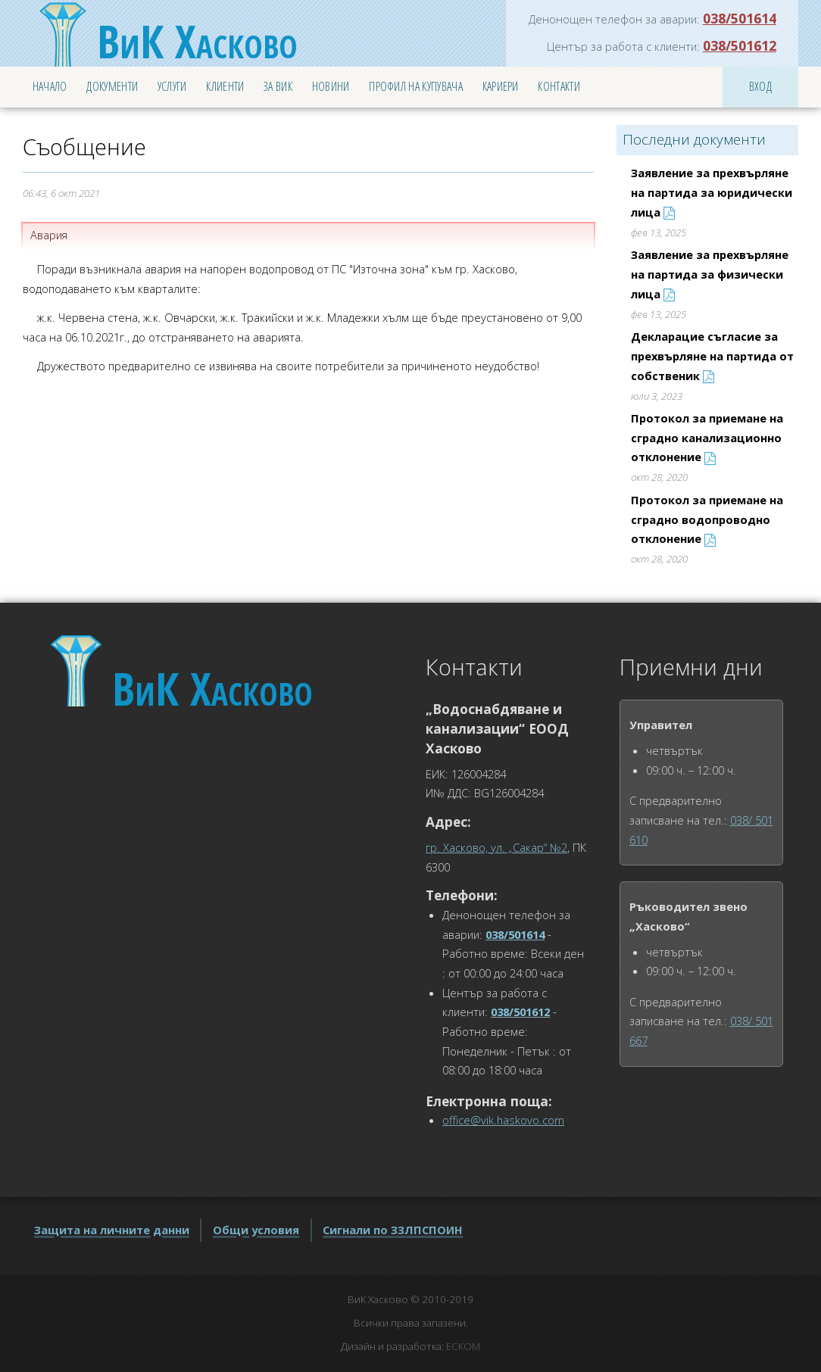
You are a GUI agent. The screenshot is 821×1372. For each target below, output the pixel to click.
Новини (331, 86)
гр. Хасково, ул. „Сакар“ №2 (496, 847)
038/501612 (739, 45)
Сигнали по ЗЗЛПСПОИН (393, 1229)
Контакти (559, 86)
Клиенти (225, 86)
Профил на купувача (416, 86)
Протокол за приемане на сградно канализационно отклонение (707, 437)
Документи (112, 86)
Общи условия (256, 1229)
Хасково (197, 41)
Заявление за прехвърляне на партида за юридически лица (711, 192)
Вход (760, 86)
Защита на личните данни (111, 1229)
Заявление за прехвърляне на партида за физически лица (709, 274)
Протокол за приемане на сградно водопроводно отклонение (707, 519)
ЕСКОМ (463, 1346)
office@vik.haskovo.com (503, 1119)
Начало (50, 86)
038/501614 (739, 18)
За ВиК (278, 86)
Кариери (500, 86)
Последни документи (694, 139)
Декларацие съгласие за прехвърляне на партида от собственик (712, 355)
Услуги (172, 86)
